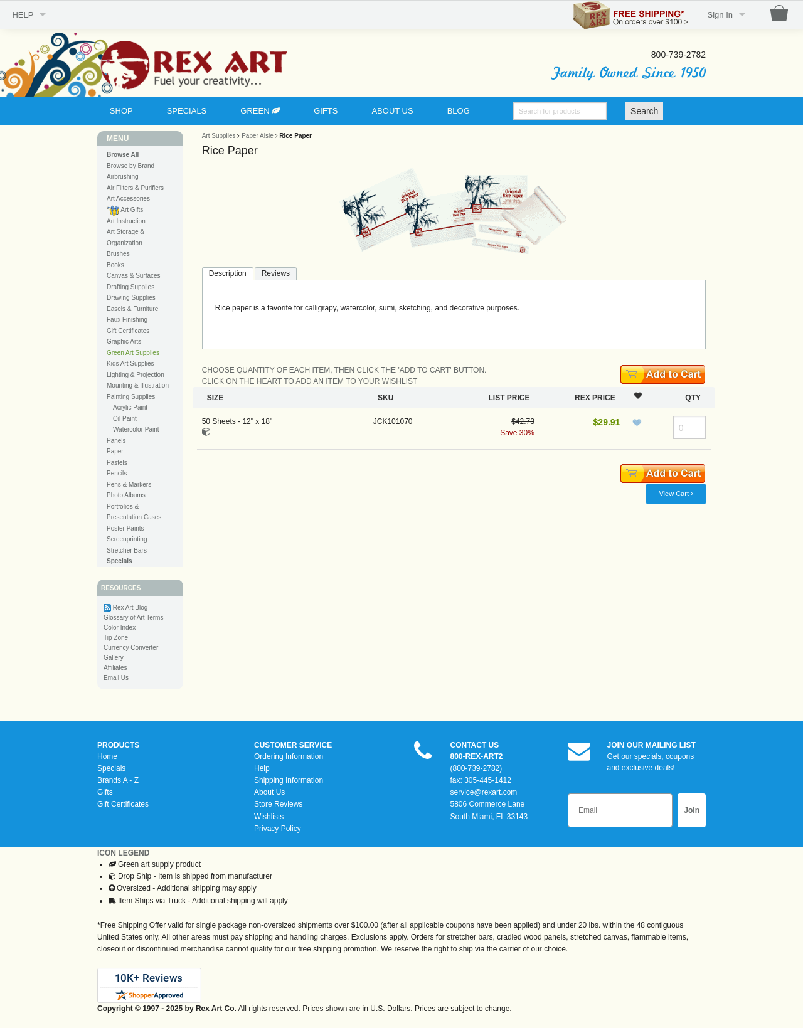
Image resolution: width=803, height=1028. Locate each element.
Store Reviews (278, 804)
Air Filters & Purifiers (135, 187)
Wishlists (269, 816)
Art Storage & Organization (125, 237)
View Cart (676, 493)
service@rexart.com (484, 792)
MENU (118, 138)
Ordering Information (288, 756)
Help (262, 768)
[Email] (620, 810)
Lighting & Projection (135, 374)
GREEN (260, 110)
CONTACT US (474, 745)
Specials (111, 768)
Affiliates (115, 667)
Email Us (116, 677)
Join (691, 810)
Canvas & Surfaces (134, 275)
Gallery (114, 657)
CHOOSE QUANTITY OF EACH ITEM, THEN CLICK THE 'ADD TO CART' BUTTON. (344, 370)
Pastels (117, 462)
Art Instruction (126, 221)
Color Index (120, 627)
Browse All (123, 154)
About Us (269, 792)
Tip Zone (116, 637)
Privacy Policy (277, 828)
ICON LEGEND (123, 853)
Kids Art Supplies (130, 363)
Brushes (118, 253)
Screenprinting (127, 539)
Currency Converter (131, 647)
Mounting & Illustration (138, 385)
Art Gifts (125, 210)
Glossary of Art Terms (133, 617)
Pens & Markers (129, 484)
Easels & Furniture (132, 308)
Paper (115, 451)
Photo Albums (126, 495)
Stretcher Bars (127, 550)
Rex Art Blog (130, 607)
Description (228, 273)
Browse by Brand (130, 165)
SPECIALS (187, 110)
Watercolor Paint (136, 429)
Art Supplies (219, 135)
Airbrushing (123, 176)
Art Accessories (128, 198)
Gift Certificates (128, 330)
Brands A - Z (118, 780)
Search (644, 111)
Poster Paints (125, 528)
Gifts (105, 792)
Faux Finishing (127, 319)
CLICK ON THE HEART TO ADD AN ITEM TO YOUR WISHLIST (310, 381)
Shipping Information (288, 780)
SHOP (121, 110)
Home (107, 756)
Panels (116, 440)
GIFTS (326, 110)
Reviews (276, 273)
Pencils (117, 473)
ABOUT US (392, 110)
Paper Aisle (258, 135)
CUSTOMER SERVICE (293, 745)
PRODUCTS (118, 745)
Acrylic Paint (130, 407)
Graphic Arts (124, 341)
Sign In (720, 14)
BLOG (458, 110)
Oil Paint (125, 418)
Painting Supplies (131, 396)
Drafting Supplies (130, 286)
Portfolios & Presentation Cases (134, 512)
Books (115, 265)
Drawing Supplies (131, 297)
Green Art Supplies (133, 352)
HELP (22, 14)
